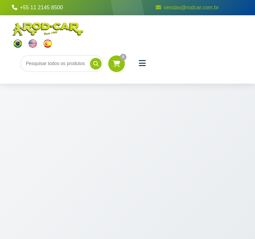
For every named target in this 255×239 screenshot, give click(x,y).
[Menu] (142, 63)
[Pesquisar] (96, 63)
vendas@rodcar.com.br (187, 7)
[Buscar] (61, 63)
